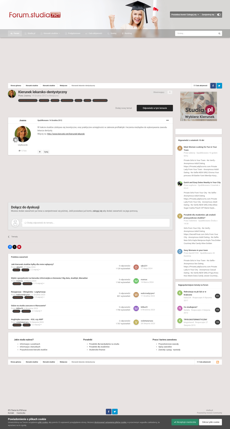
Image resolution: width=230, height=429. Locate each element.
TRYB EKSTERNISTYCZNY (195, 319)
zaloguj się (97, 211)
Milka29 (19, 308)
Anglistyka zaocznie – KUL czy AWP (27, 319)
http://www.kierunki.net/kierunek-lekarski (66, 134)
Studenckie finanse (97, 350)
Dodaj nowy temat (123, 108)
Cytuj (46, 152)
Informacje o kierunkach (30, 347)
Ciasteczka (21, 413)
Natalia (187, 310)
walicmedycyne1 (23, 295)
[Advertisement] (115, 59)
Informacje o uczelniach (30, 344)
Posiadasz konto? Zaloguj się (185, 15)
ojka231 (19, 267)
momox (19, 281)
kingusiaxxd (189, 322)
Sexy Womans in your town (196, 250)
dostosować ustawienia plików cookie (110, 422)
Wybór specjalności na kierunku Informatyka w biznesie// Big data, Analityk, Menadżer (49, 278)
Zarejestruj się (208, 14)
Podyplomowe (74, 33)
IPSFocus (22, 410)
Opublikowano (49, 120)
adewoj (192, 153)
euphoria (192, 185)
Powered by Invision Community (209, 413)
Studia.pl (31, 33)
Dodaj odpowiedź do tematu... (39, 223)
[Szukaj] (189, 33)
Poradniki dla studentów (99, 347)
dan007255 (193, 253)
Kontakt (11, 413)
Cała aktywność (95, 33)
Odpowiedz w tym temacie (155, 108)
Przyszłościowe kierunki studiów (33, 350)
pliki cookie (43, 422)
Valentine (193, 221)
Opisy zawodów (165, 347)
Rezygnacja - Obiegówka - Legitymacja (28, 292)
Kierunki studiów (50, 33)
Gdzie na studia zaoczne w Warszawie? (28, 305)
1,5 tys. (23, 151)
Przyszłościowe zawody (168, 344)
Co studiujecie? (190, 307)
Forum (16, 33)
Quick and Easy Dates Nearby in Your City (202, 182)
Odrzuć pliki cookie (210, 422)
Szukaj (113, 33)
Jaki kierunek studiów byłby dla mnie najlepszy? (32, 264)
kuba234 (187, 297)
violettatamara (22, 322)
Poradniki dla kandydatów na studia (104, 344)
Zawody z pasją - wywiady (169, 350)
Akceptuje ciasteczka (184, 422)
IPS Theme (12, 410)
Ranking (128, 33)
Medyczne (54, 95)
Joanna (27, 95)
